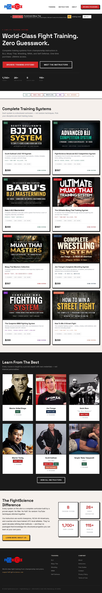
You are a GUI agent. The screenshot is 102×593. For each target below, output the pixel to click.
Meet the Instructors (56, 64)
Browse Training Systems (20, 64)
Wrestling (49, 95)
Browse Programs (90, 7)
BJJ (26, 95)
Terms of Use (83, 578)
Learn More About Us (16, 537)
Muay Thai (36, 95)
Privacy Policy (83, 574)
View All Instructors (51, 480)
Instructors (63, 7)
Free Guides (82, 567)
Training (51, 7)
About (74, 7)
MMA (60, 95)
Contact (81, 571)
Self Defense (72, 95)
